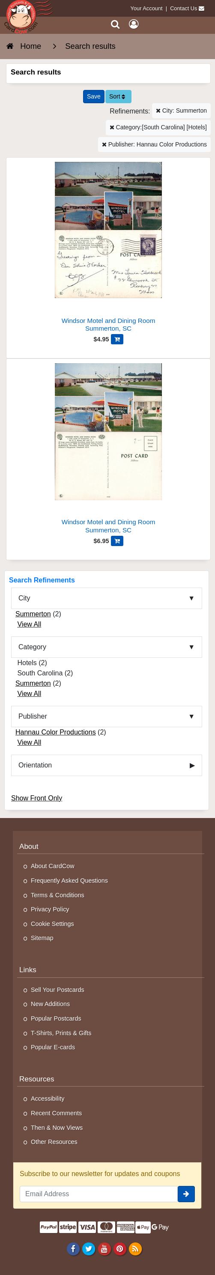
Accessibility (47, 1098)
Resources (36, 1079)
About (29, 846)
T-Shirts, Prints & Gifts (61, 1033)
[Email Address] (99, 1194)
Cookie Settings (52, 923)
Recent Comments (56, 1113)
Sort (117, 96)
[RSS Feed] (135, 1248)
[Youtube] (104, 1248)
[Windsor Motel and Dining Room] (108, 248)
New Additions (50, 1003)
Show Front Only (36, 798)
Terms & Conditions (57, 895)
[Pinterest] (119, 1248)
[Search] (115, 24)
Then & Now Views (57, 1127)
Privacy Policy (50, 909)
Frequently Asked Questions (69, 880)
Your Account (147, 8)
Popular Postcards (56, 1018)
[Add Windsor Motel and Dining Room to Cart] (117, 339)
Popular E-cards (53, 1047)
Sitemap (42, 938)
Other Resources (54, 1141)
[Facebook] (73, 1248)
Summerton (33, 614)
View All (29, 624)
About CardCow (53, 866)
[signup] (186, 1194)
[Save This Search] (94, 96)
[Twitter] (88, 1248)
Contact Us (183, 8)
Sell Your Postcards (57, 989)
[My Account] (133, 24)
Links (27, 970)
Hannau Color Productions (55, 732)
